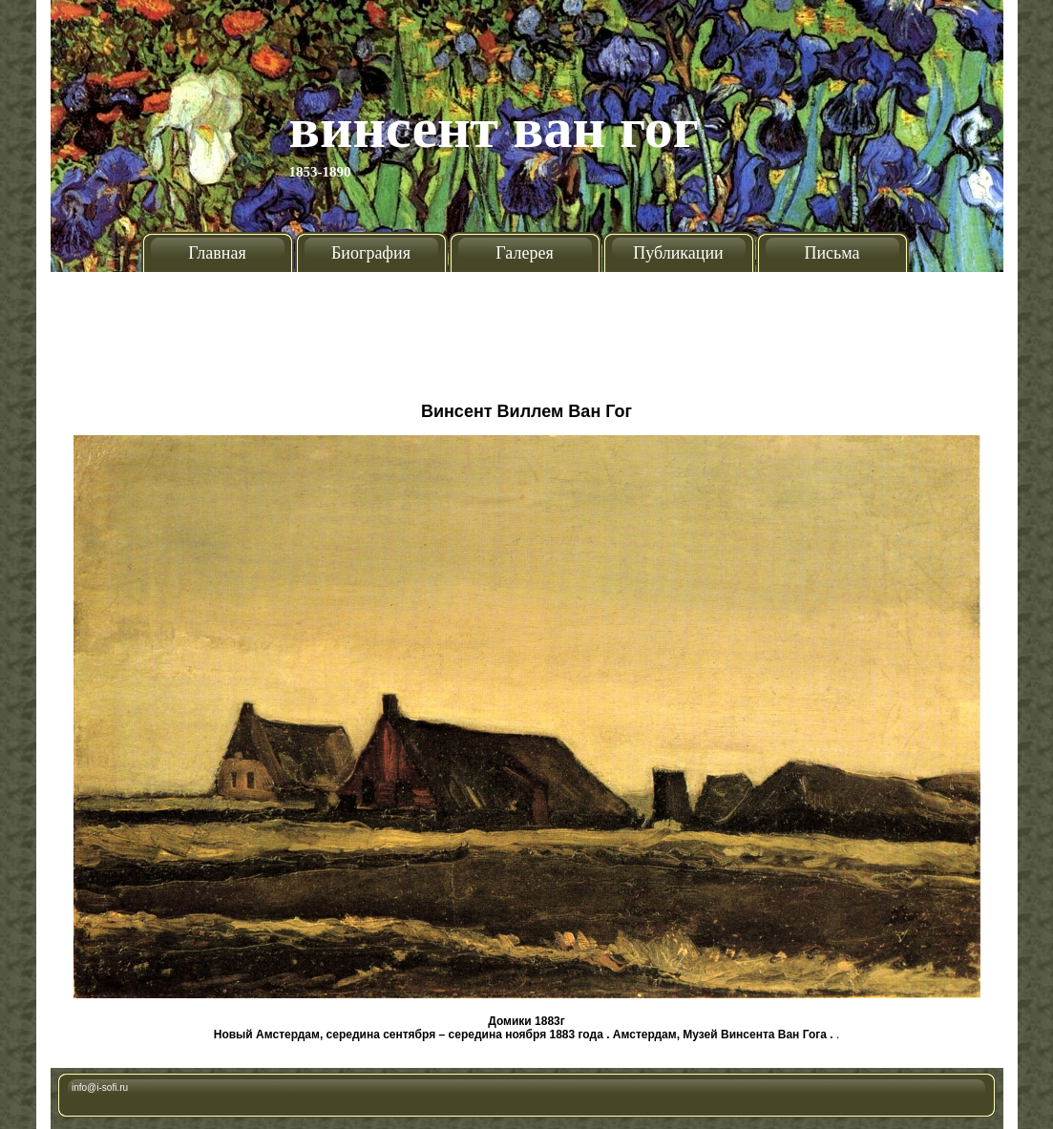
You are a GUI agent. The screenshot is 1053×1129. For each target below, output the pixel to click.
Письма (831, 252)
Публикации (678, 252)
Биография (371, 252)
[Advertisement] (526, 329)
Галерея (524, 252)
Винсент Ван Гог (494, 127)
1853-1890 (320, 171)
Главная (216, 252)
